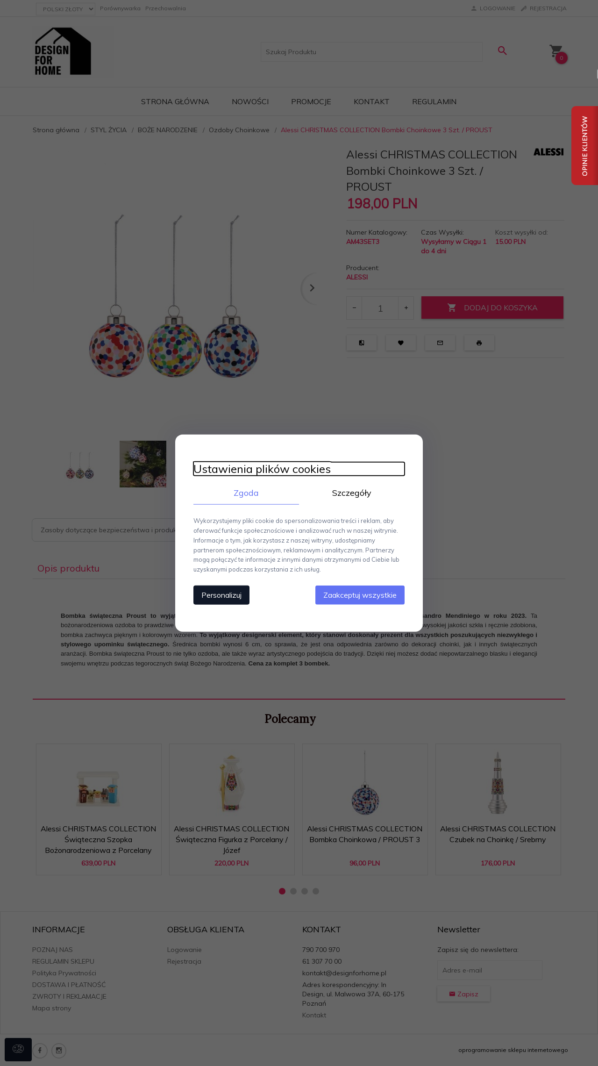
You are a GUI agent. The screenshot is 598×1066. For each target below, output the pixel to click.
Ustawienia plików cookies (260, 468)
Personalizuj (219, 594)
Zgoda (245, 492)
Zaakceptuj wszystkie (362, 594)
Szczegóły (352, 492)
